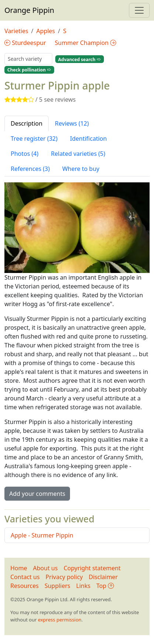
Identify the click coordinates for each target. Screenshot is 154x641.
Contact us (25, 577)
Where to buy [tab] (80, 169)
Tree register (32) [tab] (34, 138)
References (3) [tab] (30, 169)
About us (45, 568)
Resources (24, 586)
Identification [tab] (88, 138)
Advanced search (79, 59)
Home (18, 568)
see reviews (60, 99)
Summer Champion (85, 43)
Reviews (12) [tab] (72, 123)
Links (83, 586)
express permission (59, 619)
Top (104, 586)
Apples (45, 31)
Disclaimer (103, 577)
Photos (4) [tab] (24, 154)
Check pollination (29, 70)
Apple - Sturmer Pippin (42, 535)
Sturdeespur (25, 43)
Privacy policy (64, 577)
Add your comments (37, 494)
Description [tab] (26, 123)
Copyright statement (92, 568)
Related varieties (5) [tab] (78, 154)
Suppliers (57, 586)
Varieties (16, 31)
